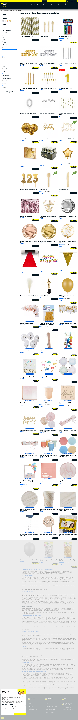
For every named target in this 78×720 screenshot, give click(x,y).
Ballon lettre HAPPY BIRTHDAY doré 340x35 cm (28, 64)
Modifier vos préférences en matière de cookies (51, 712)
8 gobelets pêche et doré (45, 402)
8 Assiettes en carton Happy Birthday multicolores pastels (67, 456)
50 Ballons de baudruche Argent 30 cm (29, 559)
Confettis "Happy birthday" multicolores (48, 376)
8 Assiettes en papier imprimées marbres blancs (27, 510)
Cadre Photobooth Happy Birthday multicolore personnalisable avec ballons (28, 481)
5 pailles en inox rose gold (45, 350)
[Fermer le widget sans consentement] (7, 690)
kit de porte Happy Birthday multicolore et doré (68, 351)
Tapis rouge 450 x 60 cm (26, 269)
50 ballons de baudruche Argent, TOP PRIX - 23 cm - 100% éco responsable (48, 560)
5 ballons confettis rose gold (27, 350)
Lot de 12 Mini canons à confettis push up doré (48, 164)
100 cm (5, 41)
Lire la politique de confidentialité (7, 704)
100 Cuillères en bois (44, 189)
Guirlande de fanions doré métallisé (67, 269)
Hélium (5, 68)
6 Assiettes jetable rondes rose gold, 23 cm (29, 242)
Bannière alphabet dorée (26, 163)
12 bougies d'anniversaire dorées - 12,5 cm (29, 89)
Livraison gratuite (35, 1)
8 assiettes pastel (63, 376)
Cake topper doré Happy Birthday (47, 138)
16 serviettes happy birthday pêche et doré (67, 403)
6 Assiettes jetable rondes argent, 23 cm (67, 217)
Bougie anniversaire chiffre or (65, 88)
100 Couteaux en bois (64, 189)
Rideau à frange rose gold (26, 216)
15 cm (5, 44)
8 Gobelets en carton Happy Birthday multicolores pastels (48, 456)
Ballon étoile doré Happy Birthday (66, 163)
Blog (30, 708)
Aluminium (6, 75)
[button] (2, 718)
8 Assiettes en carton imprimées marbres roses (66, 481)
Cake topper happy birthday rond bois (48, 534)
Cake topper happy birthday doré (28, 430)
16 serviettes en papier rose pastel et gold (29, 403)
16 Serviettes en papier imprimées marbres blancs (66, 510)
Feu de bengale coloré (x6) (65, 36)
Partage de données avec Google (8, 708)
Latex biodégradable (8, 76)
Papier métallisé (7, 78)
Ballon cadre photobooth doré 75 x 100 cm (68, 535)
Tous (4, 37)
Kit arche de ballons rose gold (27, 323)
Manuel (5, 32)
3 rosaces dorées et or (25, 138)
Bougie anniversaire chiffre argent (28, 113)
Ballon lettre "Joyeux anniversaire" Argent (47, 64)
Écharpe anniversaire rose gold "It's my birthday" (67, 431)
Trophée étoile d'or (43, 295)
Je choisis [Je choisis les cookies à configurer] (7, 714)
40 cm (5, 39)
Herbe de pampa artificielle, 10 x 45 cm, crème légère (29, 296)
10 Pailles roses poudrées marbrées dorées (47, 217)
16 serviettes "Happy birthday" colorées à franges (29, 377)
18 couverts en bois (43, 36)
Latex (5, 80)
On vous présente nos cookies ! (8, 709)
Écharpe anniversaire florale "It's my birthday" (28, 456)
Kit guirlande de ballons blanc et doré (67, 323)
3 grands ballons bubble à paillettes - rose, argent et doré (47, 431)
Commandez (35, 40)
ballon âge (73, 597)
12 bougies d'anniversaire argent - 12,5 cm (67, 64)
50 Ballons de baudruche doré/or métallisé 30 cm (66, 296)
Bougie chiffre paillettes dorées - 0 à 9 (29, 189)
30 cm (5, 42)
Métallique (6, 88)
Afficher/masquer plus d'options (10, 92)
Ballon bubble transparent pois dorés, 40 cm (67, 242)
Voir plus (36, 193)
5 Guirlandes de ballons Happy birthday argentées (29, 535)
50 (4, 59)
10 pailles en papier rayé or (26, 36)
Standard (5, 87)
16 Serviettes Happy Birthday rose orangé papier (47, 481)
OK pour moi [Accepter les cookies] (20, 714)
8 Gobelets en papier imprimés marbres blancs (48, 510)
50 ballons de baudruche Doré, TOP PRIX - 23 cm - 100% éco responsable (67, 560)
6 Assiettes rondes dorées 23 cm (47, 241)
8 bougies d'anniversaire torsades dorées (66, 114)
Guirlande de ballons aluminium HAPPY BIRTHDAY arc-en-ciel (48, 270)
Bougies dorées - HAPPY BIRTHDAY (47, 88)
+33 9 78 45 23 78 (71, 1)
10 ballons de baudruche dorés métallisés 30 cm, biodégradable (46, 324)
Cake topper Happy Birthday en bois (67, 138)
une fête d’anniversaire (57, 626)
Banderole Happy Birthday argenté (47, 113)
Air (4, 66)
